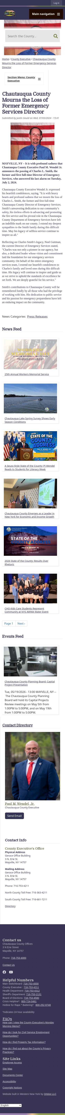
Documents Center (13, 1075)
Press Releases (37, 316)
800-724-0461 (29, 1001)
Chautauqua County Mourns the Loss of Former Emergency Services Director (29, 63)
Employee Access (12, 1062)
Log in (56, 3)
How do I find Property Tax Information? (24, 1042)
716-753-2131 (33, 994)
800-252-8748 (43, 1005)
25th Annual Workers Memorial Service (27, 374)
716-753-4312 (32, 991)
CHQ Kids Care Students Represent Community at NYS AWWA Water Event (27, 610)
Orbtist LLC (50, 1094)
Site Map (7, 1069)
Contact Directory (17, 725)
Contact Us (9, 965)
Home (5, 59)
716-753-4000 (18, 958)
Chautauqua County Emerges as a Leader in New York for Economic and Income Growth (29, 515)
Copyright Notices (12, 1087)
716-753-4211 (31, 987)
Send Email (14, 816)
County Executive (21, 59)
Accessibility (9, 1081)
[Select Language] (11, 1105)
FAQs (7, 1019)
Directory (10, 906)
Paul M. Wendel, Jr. (19, 803)
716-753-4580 (31, 998)
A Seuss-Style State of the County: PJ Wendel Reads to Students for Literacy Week (30, 467)
